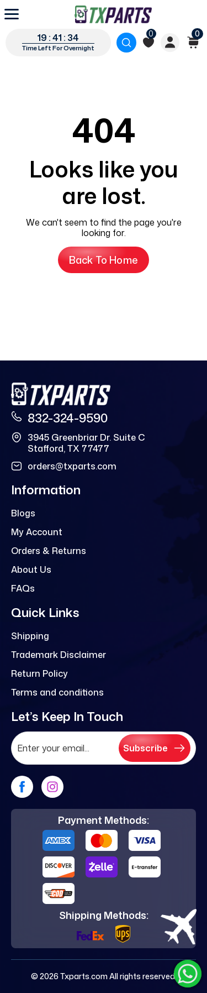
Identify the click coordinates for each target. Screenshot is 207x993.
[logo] (113, 14)
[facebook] (22, 787)
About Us (31, 569)
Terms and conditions (57, 692)
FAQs (23, 588)
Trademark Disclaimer (58, 654)
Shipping (30, 635)
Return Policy (39, 673)
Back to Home (103, 260)
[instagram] (52, 787)
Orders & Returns (48, 550)
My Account (36, 531)
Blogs (23, 513)
